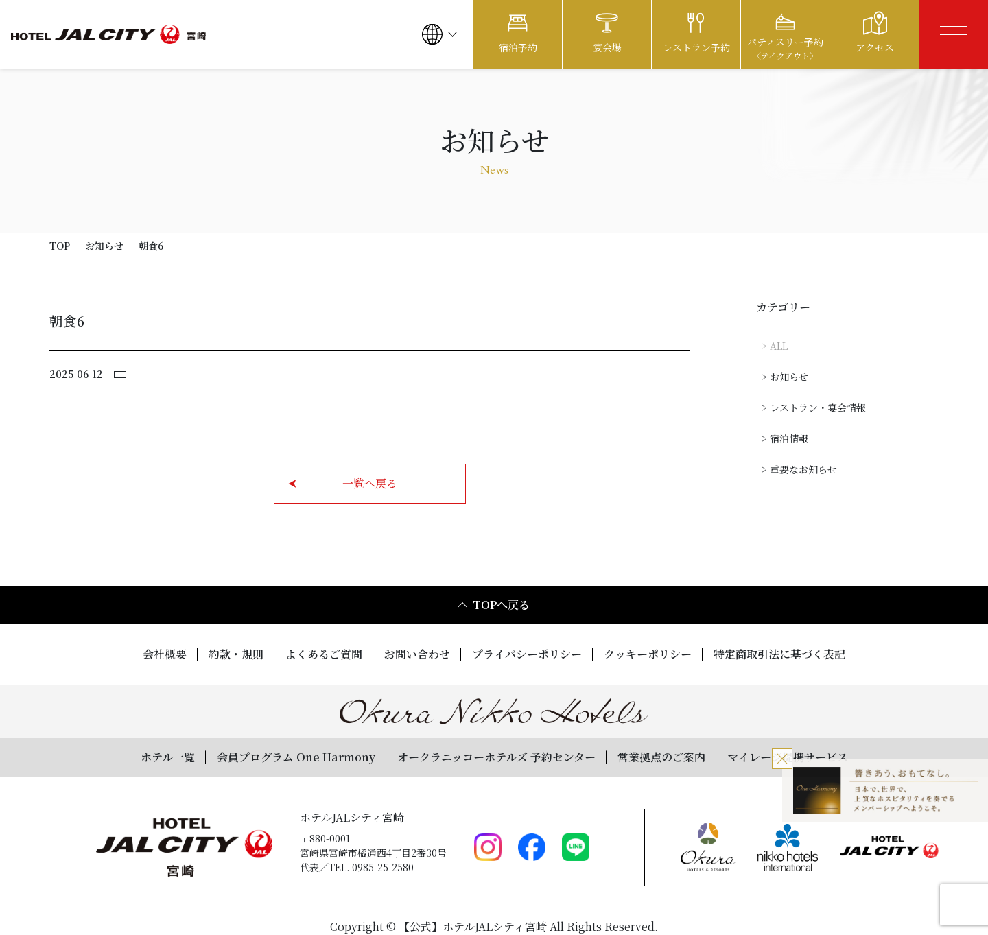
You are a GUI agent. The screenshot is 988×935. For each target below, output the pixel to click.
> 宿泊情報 (785, 438)
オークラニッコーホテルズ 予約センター (496, 757)
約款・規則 (236, 654)
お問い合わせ (417, 654)
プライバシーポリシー (527, 654)
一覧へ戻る (342, 483)
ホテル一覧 (168, 757)
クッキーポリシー (648, 654)
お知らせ (104, 245)
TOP (59, 245)
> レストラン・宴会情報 (814, 407)
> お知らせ (785, 376)
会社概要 (165, 654)
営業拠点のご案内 (661, 757)
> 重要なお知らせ (799, 469)
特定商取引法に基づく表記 (779, 654)
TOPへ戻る (493, 605)
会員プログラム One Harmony (296, 757)
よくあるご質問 (323, 654)
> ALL (775, 346)
